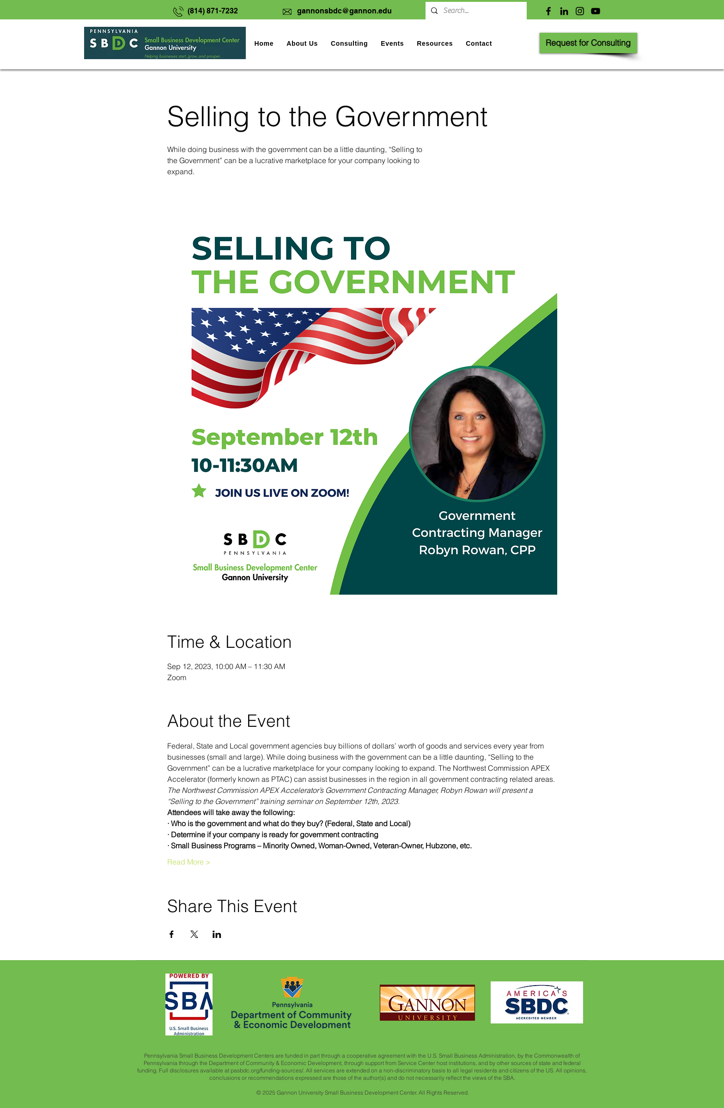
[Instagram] (579, 11)
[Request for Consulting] (588, 43)
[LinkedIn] (564, 11)
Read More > (189, 861)
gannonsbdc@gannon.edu (344, 10)
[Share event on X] (194, 934)
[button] (392, 43)
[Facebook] (548, 11)
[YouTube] (595, 11)
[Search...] (475, 10)
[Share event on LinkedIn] (217, 934)
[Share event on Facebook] (171, 934)
